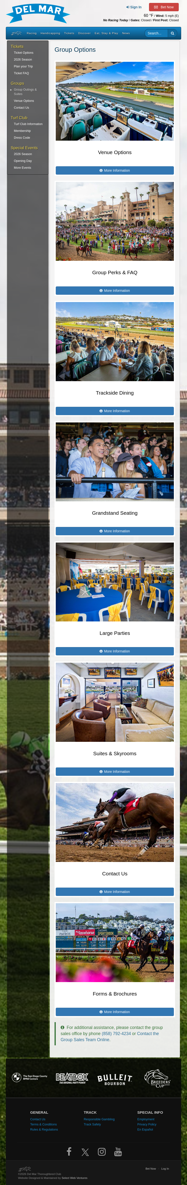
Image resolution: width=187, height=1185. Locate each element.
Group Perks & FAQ (115, 272)
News (126, 33)
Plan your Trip (23, 66)
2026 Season (23, 59)
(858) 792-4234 (116, 1033)
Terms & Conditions (43, 1124)
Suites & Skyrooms (114, 753)
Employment (145, 1119)
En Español (145, 1129)
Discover (84, 33)
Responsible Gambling (99, 1119)
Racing (32, 33)
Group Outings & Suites (25, 92)
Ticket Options (23, 52)
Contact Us (21, 107)
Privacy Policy (146, 1124)
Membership (22, 131)
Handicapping (50, 33)
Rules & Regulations (44, 1129)
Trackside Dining (115, 393)
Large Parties (115, 633)
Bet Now (151, 1168)
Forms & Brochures (115, 993)
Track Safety (92, 1124)
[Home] (15, 33)
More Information (115, 170)
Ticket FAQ (21, 73)
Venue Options (24, 101)
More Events (22, 167)
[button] (172, 33)
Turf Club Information (28, 124)
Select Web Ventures (74, 1177)
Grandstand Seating (115, 513)
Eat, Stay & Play (106, 33)
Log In (165, 1168)
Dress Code (22, 137)
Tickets (69, 33)
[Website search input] (156, 33)
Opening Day (23, 161)
